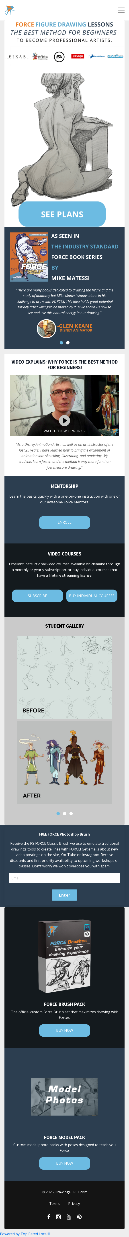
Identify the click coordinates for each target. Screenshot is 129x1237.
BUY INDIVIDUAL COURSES (92, 595)
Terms (54, 1203)
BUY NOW (64, 1030)
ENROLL (65, 522)
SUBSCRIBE (37, 595)
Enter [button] (64, 895)
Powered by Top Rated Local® (25, 1233)
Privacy (74, 1203)
